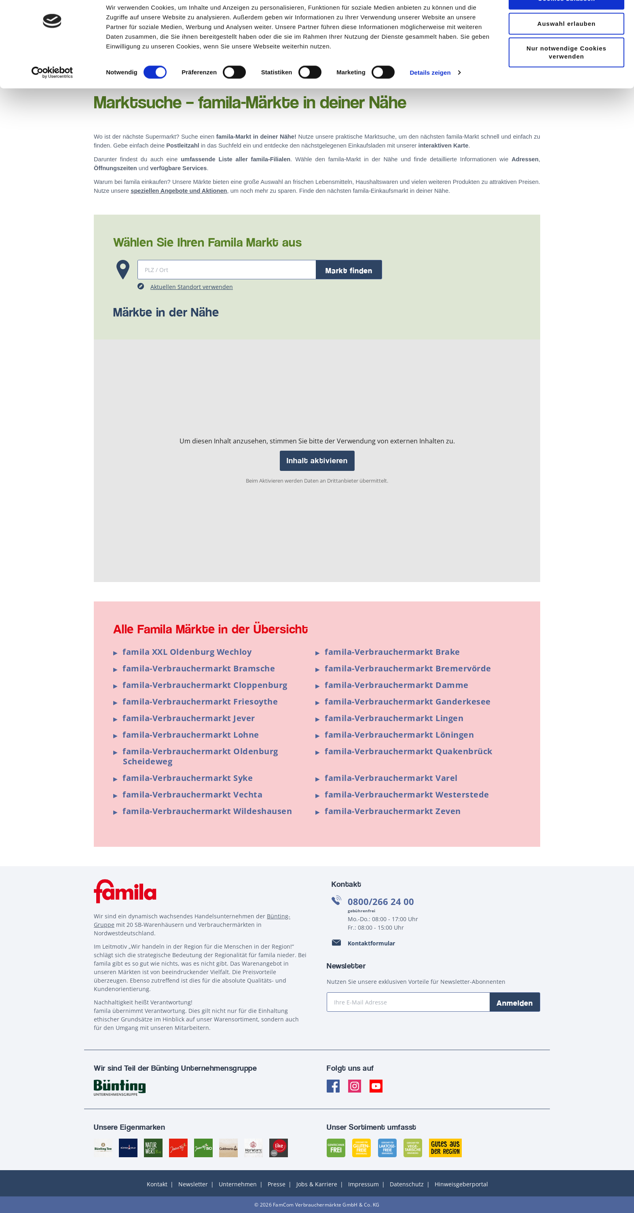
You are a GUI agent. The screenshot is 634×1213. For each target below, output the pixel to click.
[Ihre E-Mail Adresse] (408, 1002)
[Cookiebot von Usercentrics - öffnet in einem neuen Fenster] (52, 95)
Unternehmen (238, 1184)
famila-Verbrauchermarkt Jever (189, 718)
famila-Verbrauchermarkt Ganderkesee (408, 701)
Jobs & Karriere (316, 1184)
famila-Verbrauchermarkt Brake (392, 651)
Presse (276, 1184)
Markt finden (348, 270)
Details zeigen (430, 94)
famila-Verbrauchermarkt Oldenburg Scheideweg (200, 756)
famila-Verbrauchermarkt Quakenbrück (408, 751)
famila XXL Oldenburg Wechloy (187, 651)
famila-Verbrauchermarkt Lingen (394, 718)
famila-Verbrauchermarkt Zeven (393, 811)
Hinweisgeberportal (461, 1184)
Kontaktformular (371, 943)
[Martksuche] (227, 269)
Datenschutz (407, 1184)
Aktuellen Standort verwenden (191, 287)
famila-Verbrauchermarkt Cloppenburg (205, 684)
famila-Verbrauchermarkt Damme (397, 684)
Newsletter (193, 1184)
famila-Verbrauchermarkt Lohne (191, 734)
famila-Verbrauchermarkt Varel (391, 777)
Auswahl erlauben (566, 45)
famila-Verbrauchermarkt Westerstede (407, 794)
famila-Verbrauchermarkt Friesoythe (200, 701)
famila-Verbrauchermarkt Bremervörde (408, 668)
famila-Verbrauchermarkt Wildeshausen (207, 811)
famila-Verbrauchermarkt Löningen (399, 734)
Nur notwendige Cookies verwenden (566, 74)
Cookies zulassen (566, 20)
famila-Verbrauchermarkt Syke (188, 777)
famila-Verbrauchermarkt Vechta (192, 794)
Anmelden (515, 1003)
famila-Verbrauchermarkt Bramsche (199, 668)
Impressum (363, 1184)
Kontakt (157, 1184)
